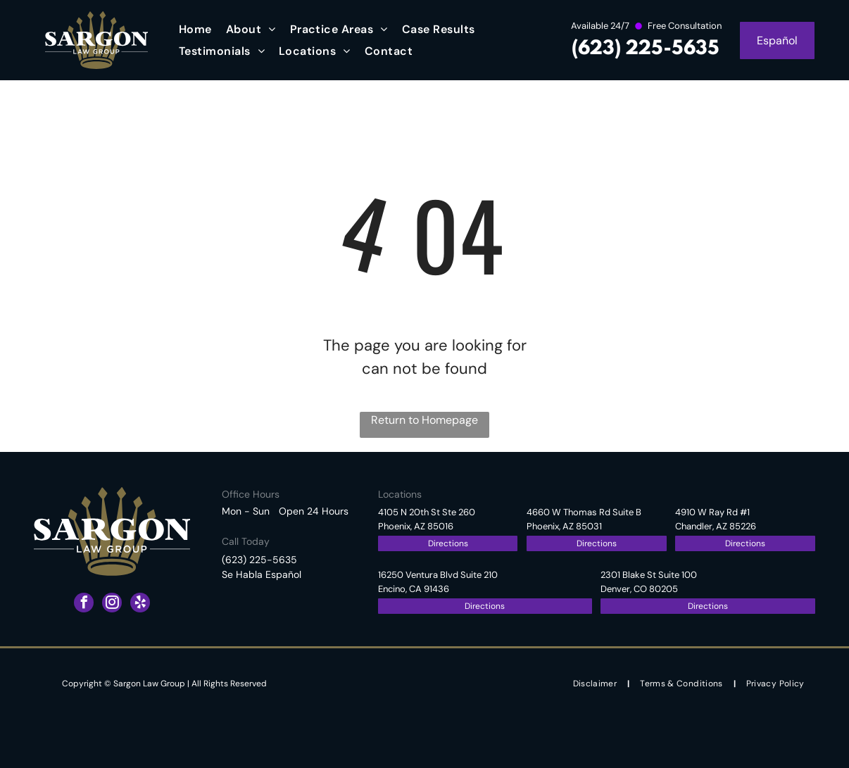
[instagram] (112, 604)
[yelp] (140, 604)
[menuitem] (195, 29)
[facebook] (84, 604)
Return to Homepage (424, 420)
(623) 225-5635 (645, 49)
